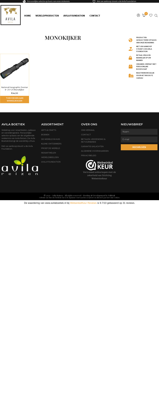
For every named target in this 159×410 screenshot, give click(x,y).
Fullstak (111, 195)
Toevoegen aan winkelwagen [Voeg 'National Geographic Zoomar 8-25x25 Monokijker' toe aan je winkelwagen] (14, 99)
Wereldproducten (47, 15)
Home (27, 15)
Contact (94, 15)
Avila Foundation (74, 15)
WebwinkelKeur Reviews (83, 203)
